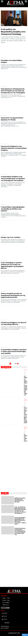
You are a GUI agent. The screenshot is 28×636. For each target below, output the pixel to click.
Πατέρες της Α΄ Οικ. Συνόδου (10, 237)
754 (16, 363)
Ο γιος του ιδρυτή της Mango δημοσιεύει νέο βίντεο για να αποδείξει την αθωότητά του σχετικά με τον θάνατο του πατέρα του (20, 510)
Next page (17, 363)
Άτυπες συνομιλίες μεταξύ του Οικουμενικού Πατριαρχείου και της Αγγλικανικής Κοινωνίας (13, 295)
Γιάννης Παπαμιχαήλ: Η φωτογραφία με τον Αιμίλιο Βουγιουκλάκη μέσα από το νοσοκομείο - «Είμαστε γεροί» (20, 521)
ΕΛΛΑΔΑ (25, 399)
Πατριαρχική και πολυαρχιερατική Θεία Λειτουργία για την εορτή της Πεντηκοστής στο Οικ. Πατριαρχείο (13, 91)
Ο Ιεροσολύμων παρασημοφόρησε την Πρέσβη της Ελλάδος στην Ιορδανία (13, 209)
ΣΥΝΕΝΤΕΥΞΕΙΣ (5, 604)
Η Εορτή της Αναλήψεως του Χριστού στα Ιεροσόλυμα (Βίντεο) (13, 323)
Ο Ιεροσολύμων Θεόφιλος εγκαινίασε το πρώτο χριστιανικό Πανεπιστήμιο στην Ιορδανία (14, 351)
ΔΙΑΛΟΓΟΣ (25, 426)
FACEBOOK (4, 613)
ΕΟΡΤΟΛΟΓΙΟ (5, 602)
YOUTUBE (4, 619)
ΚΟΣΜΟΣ (4, 600)
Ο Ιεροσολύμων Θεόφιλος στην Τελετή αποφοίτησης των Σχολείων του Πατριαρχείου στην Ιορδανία (13, 178)
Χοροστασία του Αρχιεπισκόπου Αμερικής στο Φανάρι (12, 119)
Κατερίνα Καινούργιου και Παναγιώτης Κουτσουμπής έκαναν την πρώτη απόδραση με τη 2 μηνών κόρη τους (19, 531)
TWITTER (4, 616)
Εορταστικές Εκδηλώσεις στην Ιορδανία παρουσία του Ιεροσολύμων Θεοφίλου (14, 148)
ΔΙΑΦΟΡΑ (9, 600)
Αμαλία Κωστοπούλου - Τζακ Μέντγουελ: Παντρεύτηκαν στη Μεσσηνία (20, 500)
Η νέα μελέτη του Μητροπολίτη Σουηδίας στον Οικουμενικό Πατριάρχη (13, 31)
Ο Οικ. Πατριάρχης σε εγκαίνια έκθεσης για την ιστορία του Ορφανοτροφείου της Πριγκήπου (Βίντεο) (12, 265)
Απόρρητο (25, 634)
